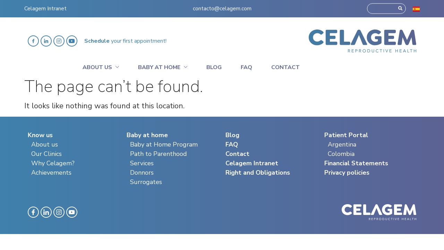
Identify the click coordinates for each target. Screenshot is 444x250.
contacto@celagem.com (222, 4)
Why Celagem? (53, 163)
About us (44, 144)
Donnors (142, 172)
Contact (285, 67)
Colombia (341, 154)
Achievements (51, 172)
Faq (246, 67)
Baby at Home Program (164, 144)
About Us (101, 66)
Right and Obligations (257, 172)
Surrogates (146, 182)
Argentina (342, 144)
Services (142, 163)
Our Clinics (46, 154)
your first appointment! (125, 41)
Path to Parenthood (158, 154)
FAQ (231, 144)
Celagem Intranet (45, 4)
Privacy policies (346, 172)
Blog (214, 67)
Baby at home (162, 66)
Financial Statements (356, 163)
